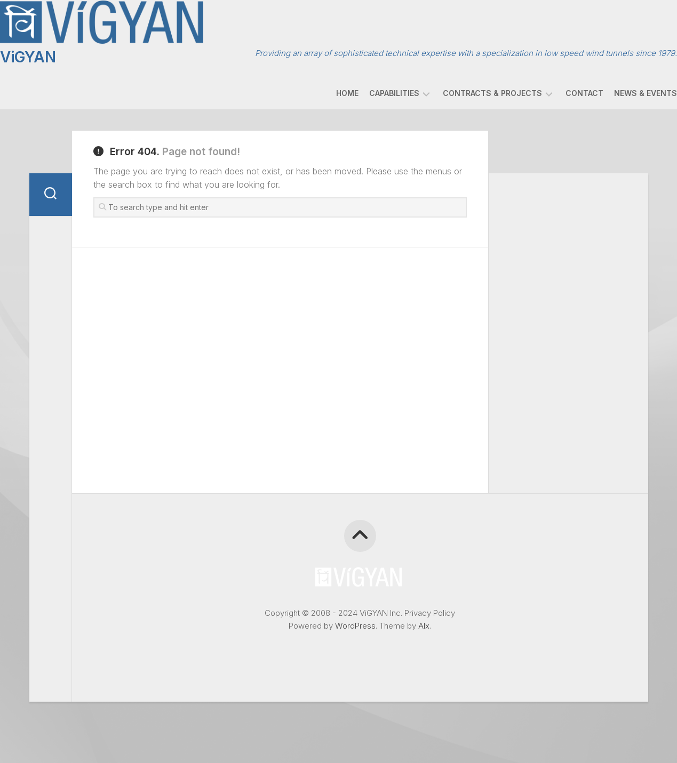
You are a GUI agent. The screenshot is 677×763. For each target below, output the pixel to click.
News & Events (624, 90)
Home (326, 90)
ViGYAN (49, 54)
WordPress (355, 623)
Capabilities (373, 90)
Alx (423, 623)
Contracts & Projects (471, 90)
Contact (563, 90)
